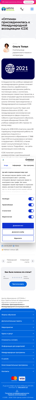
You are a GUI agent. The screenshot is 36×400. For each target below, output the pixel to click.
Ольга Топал (20, 46)
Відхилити (18, 238)
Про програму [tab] (29, 165)
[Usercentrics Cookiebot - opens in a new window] (25, 160)
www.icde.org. (19, 149)
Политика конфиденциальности (17, 393)
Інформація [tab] (16, 165)
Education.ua (23, 387)
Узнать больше (29, 2)
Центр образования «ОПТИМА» (13, 298)
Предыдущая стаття (12, 261)
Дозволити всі (18, 225)
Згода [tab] (6, 165)
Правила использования (17, 395)
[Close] (35, 1)
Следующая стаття (24, 261)
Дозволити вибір (18, 232)
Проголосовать (18, 284)
